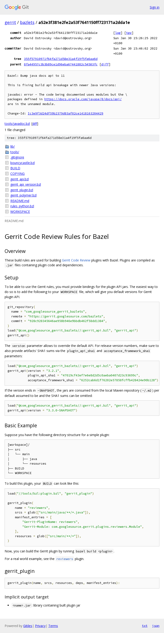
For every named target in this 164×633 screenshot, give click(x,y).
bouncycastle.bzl (22, 163)
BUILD (15, 168)
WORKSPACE (20, 211)
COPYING (17, 173)
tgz (129, 33)
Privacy (40, 626)
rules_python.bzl (22, 206)
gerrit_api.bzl (19, 179)
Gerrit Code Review (76, 260)
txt (144, 626)
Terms (53, 626)
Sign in (154, 7)
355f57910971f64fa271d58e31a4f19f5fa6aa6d (61, 59)
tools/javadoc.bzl (17, 123)
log (118, 33)
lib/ (12, 146)
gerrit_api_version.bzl (25, 184)
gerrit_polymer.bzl (23, 195)
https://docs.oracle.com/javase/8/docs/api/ (83, 99)
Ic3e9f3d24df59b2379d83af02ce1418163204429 (65, 113)
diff (105, 64)
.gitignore (17, 157)
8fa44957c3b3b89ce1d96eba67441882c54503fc (61, 64)
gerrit (10, 22)
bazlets (27, 22)
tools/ (14, 152)
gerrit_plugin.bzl (21, 190)
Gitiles (27, 626)
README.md (19, 201)
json (155, 626)
